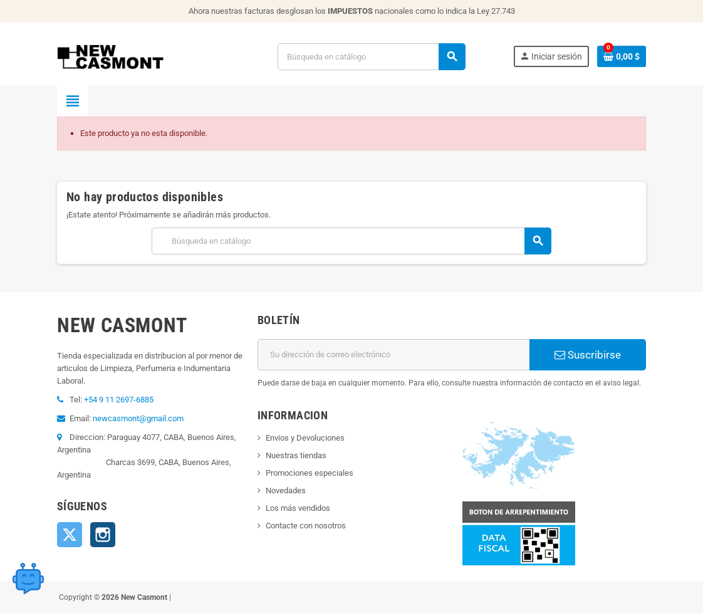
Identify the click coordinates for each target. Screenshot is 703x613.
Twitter (69, 534)
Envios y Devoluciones (305, 438)
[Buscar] (371, 56)
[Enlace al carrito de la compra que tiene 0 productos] (621, 56)
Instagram (102, 534)
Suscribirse (588, 354)
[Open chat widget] (28, 578)
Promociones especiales (309, 473)
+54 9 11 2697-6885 (119, 399)
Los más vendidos (298, 508)
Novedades (286, 490)
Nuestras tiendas (296, 455)
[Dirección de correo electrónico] (393, 354)
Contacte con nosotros (306, 525)
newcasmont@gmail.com (138, 418)
